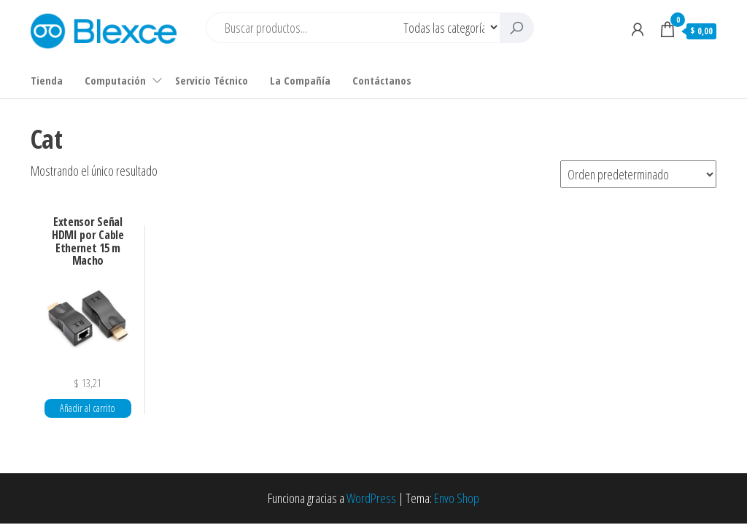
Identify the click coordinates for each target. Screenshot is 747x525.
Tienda (47, 80)
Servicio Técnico (211, 80)
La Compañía (300, 80)
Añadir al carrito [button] (87, 408)
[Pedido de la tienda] (638, 174)
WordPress (371, 498)
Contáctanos (381, 80)
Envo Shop (456, 498)
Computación (115, 80)
